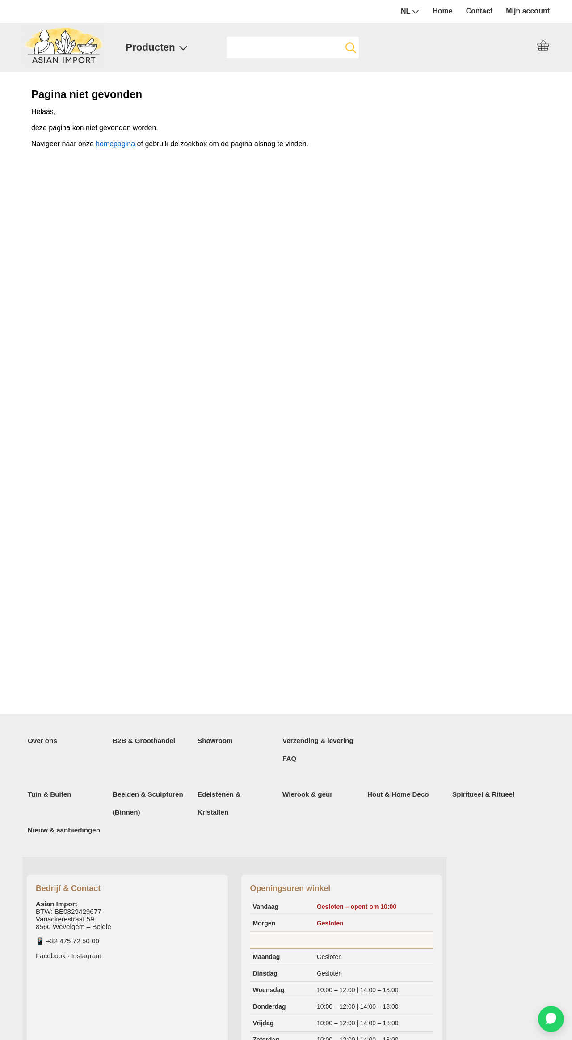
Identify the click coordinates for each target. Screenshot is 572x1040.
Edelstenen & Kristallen (219, 803)
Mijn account (528, 11)
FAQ (289, 758)
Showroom (215, 740)
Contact (479, 11)
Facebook (51, 955)
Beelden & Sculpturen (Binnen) (148, 803)
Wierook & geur (307, 794)
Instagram (86, 955)
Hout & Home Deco (398, 794)
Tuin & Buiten (50, 794)
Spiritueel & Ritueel (483, 794)
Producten (157, 47)
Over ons (42, 740)
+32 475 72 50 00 (72, 941)
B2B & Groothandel (144, 740)
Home (442, 11)
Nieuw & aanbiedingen (64, 830)
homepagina (115, 144)
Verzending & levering (317, 740)
